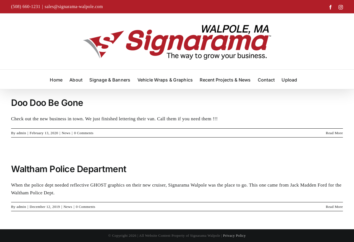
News (66, 133)
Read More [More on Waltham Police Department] (334, 207)
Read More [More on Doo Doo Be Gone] (334, 133)
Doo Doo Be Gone (47, 102)
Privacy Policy (234, 235)
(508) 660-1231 (25, 6)
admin (21, 133)
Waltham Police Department (68, 169)
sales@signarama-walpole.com (74, 6)
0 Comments (83, 133)
